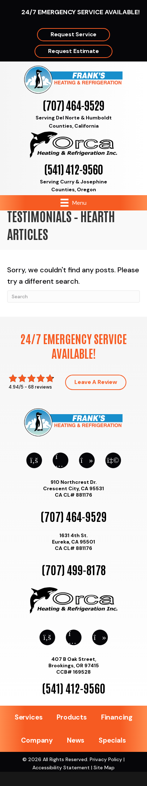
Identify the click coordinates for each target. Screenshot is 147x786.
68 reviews (40, 387)
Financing (116, 717)
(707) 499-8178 (74, 569)
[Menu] (73, 202)
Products (71, 717)
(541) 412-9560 (73, 168)
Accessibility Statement (61, 767)
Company (37, 740)
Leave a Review (95, 382)
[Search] (73, 296)
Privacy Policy (106, 759)
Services (28, 717)
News (75, 740)
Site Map (104, 767)
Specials (112, 740)
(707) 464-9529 (73, 104)
